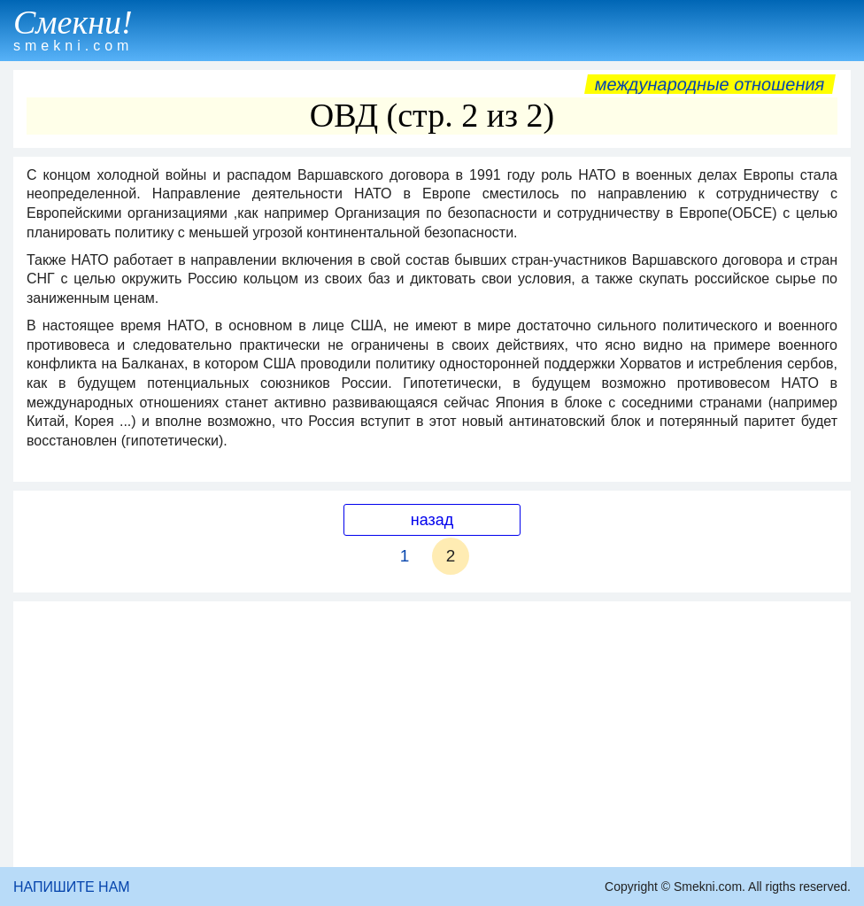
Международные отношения (710, 84)
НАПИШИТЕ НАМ (71, 886)
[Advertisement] (432, 734)
